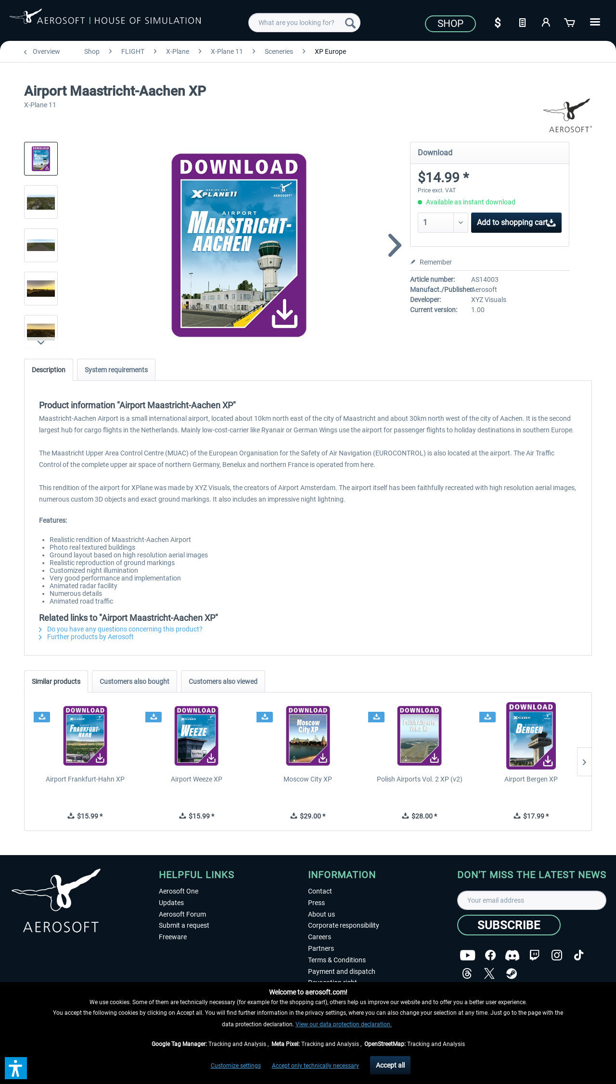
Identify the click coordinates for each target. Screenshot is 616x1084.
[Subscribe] (509, 925)
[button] (16, 1068)
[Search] (350, 22)
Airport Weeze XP (196, 779)
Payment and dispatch (341, 971)
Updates (171, 903)
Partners (321, 948)
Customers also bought (134, 681)
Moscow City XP (307, 779)
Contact (320, 891)
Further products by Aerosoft (86, 637)
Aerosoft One (178, 891)
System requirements (116, 370)
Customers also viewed (223, 681)
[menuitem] (304, 22)
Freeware (173, 937)
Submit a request (184, 925)
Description (48, 370)
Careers (319, 937)
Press (316, 903)
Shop (450, 23)
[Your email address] (531, 900)
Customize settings (236, 1065)
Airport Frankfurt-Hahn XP (85, 779)
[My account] (546, 21)
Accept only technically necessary (315, 1065)
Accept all (390, 1065)
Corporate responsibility (343, 925)
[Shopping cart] (570, 21)
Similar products (56, 681)
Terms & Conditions (337, 960)
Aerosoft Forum (182, 914)
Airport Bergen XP (531, 779)
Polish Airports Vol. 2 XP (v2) (419, 779)
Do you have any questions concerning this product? (121, 629)
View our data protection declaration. (343, 1024)
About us (321, 914)
